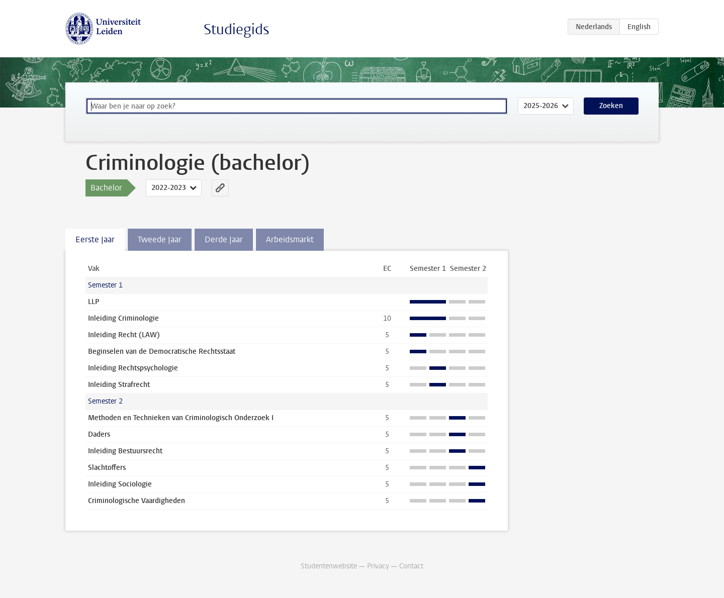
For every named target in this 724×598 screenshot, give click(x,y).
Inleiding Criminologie (123, 318)
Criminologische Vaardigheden (136, 501)
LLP (94, 302)
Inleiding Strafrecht (119, 384)
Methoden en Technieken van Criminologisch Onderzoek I (181, 418)
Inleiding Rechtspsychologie (133, 368)
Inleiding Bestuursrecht (125, 451)
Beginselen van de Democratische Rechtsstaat (161, 351)
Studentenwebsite (329, 566)
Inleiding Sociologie (120, 484)
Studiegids (236, 29)
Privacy (378, 566)
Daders (99, 434)
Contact (411, 566)
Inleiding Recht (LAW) (124, 335)
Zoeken (611, 106)
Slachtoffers (107, 467)
